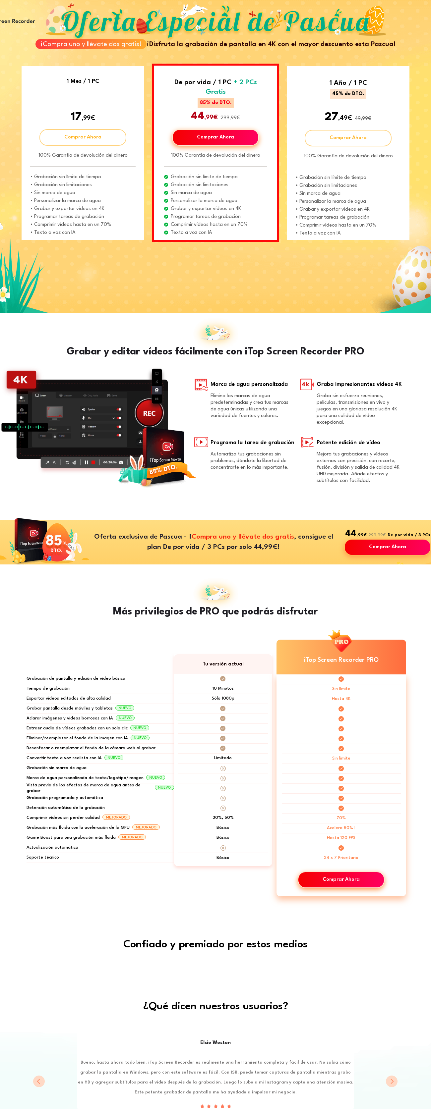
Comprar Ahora (82, 137)
